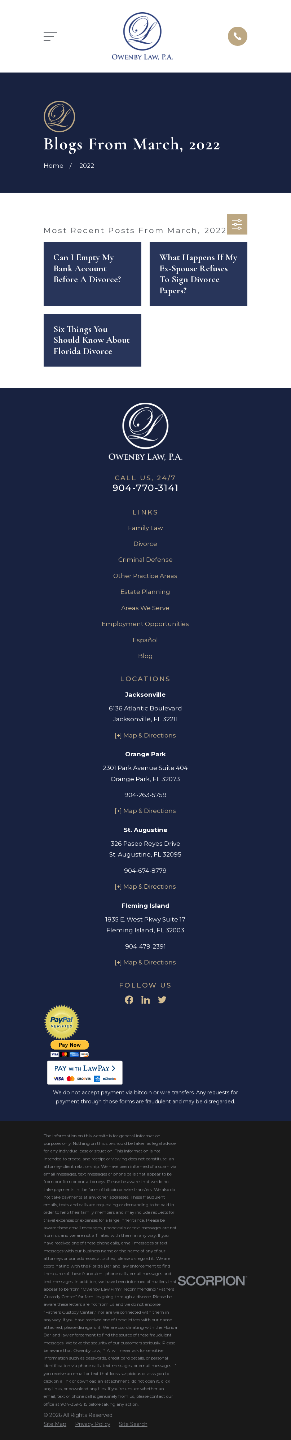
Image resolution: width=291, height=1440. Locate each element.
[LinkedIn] (145, 999)
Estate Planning (145, 591)
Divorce (145, 543)
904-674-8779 (145, 870)
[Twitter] (162, 999)
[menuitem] (55, 1424)
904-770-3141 (145, 487)
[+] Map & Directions (145, 735)
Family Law (145, 527)
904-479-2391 (145, 946)
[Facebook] (129, 999)
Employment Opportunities (145, 623)
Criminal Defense (145, 559)
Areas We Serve (145, 608)
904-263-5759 (145, 794)
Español (145, 640)
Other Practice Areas (145, 575)
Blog (145, 656)
